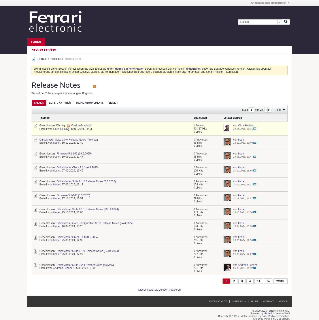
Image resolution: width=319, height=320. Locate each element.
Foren (36, 42)
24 (268, 281)
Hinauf (283, 301)
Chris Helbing (61, 129)
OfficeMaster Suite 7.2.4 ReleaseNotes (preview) (85, 265)
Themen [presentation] (39, 102)
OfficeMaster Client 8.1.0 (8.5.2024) (77, 237)
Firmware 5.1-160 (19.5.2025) (74, 153)
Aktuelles (56, 58)
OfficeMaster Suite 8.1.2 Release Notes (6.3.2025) (86, 181)
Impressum (239, 301)
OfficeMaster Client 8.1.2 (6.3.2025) (77, 167)
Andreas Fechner (63, 268)
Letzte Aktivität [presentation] (60, 102)
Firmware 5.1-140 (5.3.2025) (73, 195)
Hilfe (254, 301)
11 (258, 281)
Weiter (280, 281)
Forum (43, 58)
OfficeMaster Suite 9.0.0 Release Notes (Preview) (69, 139)
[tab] (39, 103)
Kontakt (268, 301)
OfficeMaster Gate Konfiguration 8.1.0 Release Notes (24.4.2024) (95, 223)
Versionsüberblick (81, 125)
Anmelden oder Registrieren (270, 2)
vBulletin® (269, 313)
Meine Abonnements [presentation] (90, 102)
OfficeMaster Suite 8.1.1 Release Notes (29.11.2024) (88, 209)
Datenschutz (218, 301)
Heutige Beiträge (44, 50)
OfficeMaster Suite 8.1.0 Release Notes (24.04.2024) (88, 251)
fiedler (56, 142)
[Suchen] (260, 22)
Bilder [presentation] (112, 102)
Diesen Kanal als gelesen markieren (159, 289)
